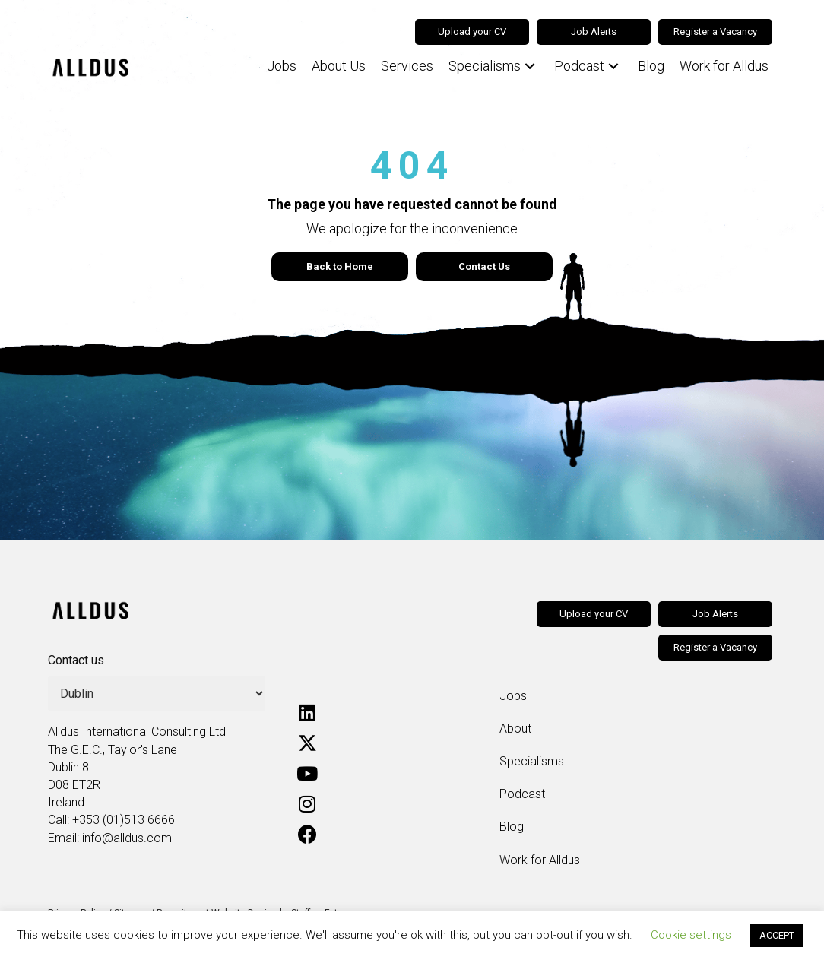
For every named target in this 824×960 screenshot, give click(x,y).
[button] (530, 66)
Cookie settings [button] (691, 935)
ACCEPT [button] (776, 935)
